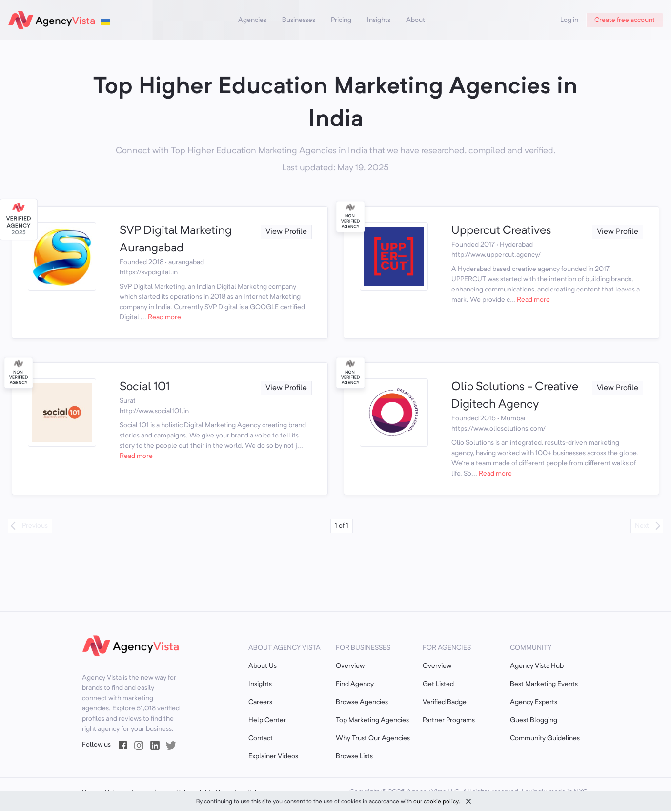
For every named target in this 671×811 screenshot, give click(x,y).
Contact (260, 738)
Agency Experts (533, 702)
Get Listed (438, 684)
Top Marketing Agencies (372, 720)
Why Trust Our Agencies (373, 738)
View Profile (286, 232)
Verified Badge (445, 702)
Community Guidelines (545, 738)
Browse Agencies (362, 702)
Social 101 (145, 387)
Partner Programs (449, 720)
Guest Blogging (533, 720)
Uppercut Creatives (501, 231)
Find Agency (355, 684)
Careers (260, 702)
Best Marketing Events (544, 684)
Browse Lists (354, 756)
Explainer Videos (273, 756)
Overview (350, 666)
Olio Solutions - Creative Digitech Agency (514, 396)
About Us (262, 666)
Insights (378, 20)
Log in (569, 20)
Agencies (252, 20)
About (415, 20)
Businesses (298, 20)
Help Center (267, 720)
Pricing (341, 20)
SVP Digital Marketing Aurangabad (176, 239)
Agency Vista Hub (537, 666)
